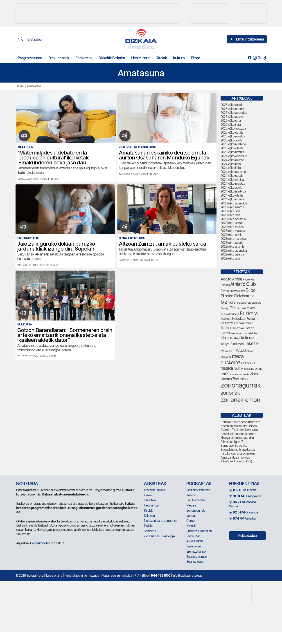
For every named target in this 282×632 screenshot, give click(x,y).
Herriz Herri (140, 58)
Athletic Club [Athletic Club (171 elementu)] (243, 284)
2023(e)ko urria (230, 211)
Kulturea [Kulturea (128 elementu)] (247, 337)
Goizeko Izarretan (198, 490)
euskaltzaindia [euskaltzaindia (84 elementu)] (230, 314)
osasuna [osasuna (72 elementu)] (249, 368)
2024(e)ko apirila (231, 187)
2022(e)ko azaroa (232, 254)
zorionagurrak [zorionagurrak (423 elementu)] (241, 385)
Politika (148, 526)
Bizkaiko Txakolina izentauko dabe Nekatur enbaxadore (239, 432)
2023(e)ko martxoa (233, 238)
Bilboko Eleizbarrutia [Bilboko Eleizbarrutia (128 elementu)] (237, 295)
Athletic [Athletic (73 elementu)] (225, 285)
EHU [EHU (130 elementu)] (233, 307)
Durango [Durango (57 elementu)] (225, 308)
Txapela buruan (196, 556)
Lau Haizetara (195, 500)
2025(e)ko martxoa (233, 144)
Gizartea (150, 500)
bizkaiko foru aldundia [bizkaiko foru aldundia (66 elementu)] (249, 302)
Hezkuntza (151, 505)
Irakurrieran (193, 546)
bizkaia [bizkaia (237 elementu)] (228, 301)
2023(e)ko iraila (230, 215)
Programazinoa (30, 58)
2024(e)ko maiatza (233, 183)
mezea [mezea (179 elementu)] (248, 362)
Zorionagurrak (195, 510)
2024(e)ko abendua (234, 156)
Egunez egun (195, 561)
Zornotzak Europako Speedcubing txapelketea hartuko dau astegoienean (238, 449)
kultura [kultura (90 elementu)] (235, 338)
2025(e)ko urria (231, 120)
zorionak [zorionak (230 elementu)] (230, 393)
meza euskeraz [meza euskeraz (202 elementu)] (232, 359)
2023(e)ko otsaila (232, 242)
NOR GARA (27, 483)
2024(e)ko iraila (231, 168)
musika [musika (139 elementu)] (227, 368)
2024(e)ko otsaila (232, 195)
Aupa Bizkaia (194, 541)
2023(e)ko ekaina (232, 227)
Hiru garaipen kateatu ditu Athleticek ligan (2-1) (237, 440)
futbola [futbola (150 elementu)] (227, 327)
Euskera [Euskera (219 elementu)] (249, 313)
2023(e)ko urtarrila (232, 246)
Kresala (191, 526)
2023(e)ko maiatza (233, 231)
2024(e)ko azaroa (232, 160)
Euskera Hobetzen (199, 531)
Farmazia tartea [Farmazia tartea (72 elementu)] (243, 323)
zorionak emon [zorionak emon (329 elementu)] (240, 399)
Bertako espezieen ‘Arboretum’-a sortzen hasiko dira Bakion (241, 424)
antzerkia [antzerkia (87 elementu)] (248, 279)
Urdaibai (242, 518)
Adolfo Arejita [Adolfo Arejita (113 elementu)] (231, 279)
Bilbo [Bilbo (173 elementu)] (250, 290)
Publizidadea (247, 535)
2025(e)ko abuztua (233, 128)
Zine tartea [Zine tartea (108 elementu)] (240, 379)
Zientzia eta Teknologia (159, 536)
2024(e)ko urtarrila (232, 199)
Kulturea (149, 515)
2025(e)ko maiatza (233, 136)
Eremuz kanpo (196, 551)
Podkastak (83, 58)
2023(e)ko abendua (234, 203)
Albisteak (155, 483)
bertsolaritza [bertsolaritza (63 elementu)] (238, 291)
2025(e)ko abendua (234, 112)
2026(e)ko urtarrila (232, 109)
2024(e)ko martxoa (233, 191)
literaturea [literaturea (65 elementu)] (226, 350)
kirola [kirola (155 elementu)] (226, 338)
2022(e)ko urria (230, 258)
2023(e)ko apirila (231, 235)
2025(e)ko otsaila (232, 148)
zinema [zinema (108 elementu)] (226, 379)
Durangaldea (245, 496)
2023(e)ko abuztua (233, 219)
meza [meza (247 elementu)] (239, 349)
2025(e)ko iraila (231, 124)
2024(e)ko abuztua (233, 172)
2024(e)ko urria (231, 164)
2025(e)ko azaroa (232, 117)
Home (20, 86)
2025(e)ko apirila (231, 140)
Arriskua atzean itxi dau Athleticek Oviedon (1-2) (236, 459)
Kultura (179, 58)
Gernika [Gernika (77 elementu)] (239, 328)
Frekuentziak (58, 58)
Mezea (191, 505)
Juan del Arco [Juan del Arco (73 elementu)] (251, 333)
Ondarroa (243, 512)
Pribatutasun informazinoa (81, 575)
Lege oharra (54, 575)
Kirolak (161, 58)
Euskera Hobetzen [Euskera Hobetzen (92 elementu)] (233, 318)
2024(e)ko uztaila (232, 175)
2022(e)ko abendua (234, 250)
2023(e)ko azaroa (232, 207)
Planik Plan (193, 536)
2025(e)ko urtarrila (232, 152)
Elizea (195, 58)
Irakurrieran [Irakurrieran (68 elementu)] (235, 333)
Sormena (150, 531)
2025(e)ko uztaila (232, 132)
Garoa (190, 520)
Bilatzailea (29, 39)
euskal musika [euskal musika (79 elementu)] (246, 308)
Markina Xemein (242, 504)
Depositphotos (40, 543)
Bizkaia (242, 490)
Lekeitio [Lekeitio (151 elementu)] (251, 343)
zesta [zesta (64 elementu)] (246, 374)
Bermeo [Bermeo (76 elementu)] (225, 291)
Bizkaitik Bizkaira (112, 58)
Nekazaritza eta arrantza (38, 68)
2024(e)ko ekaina (232, 180)
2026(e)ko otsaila (232, 105)
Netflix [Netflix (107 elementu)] (238, 368)
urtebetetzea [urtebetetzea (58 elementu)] (235, 374)
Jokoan (191, 515)
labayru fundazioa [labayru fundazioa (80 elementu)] (232, 344)
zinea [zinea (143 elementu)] (254, 374)
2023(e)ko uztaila (232, 223)
